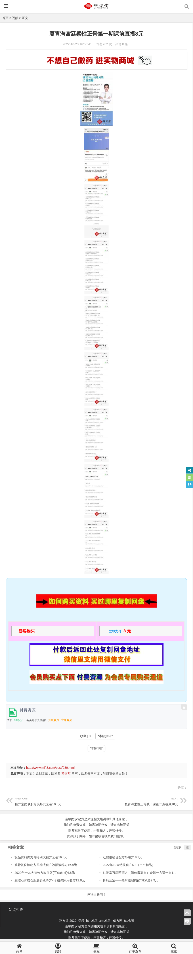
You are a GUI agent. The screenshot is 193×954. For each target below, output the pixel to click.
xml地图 (105, 920)
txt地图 (129, 920)
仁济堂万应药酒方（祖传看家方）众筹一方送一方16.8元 (142, 872)
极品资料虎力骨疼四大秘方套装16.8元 (41, 857)
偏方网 (117, 920)
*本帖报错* (105, 736)
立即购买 (66, 720)
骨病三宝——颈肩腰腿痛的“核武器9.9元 (130, 880)
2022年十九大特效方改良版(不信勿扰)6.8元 (45, 872)
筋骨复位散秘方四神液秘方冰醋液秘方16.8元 (46, 865)
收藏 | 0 (85, 736)
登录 (81, 920)
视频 (15, 18)
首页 (5, 18)
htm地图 (92, 920)
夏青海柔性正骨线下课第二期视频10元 (137, 801)
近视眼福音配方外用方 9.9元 (122, 857)
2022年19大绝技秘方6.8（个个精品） (129, 865)
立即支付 (115, 631)
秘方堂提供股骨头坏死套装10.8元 (55, 801)
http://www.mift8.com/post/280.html (50, 767)
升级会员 (53, 720)
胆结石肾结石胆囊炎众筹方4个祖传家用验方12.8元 (50, 880)
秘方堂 (66, 773)
